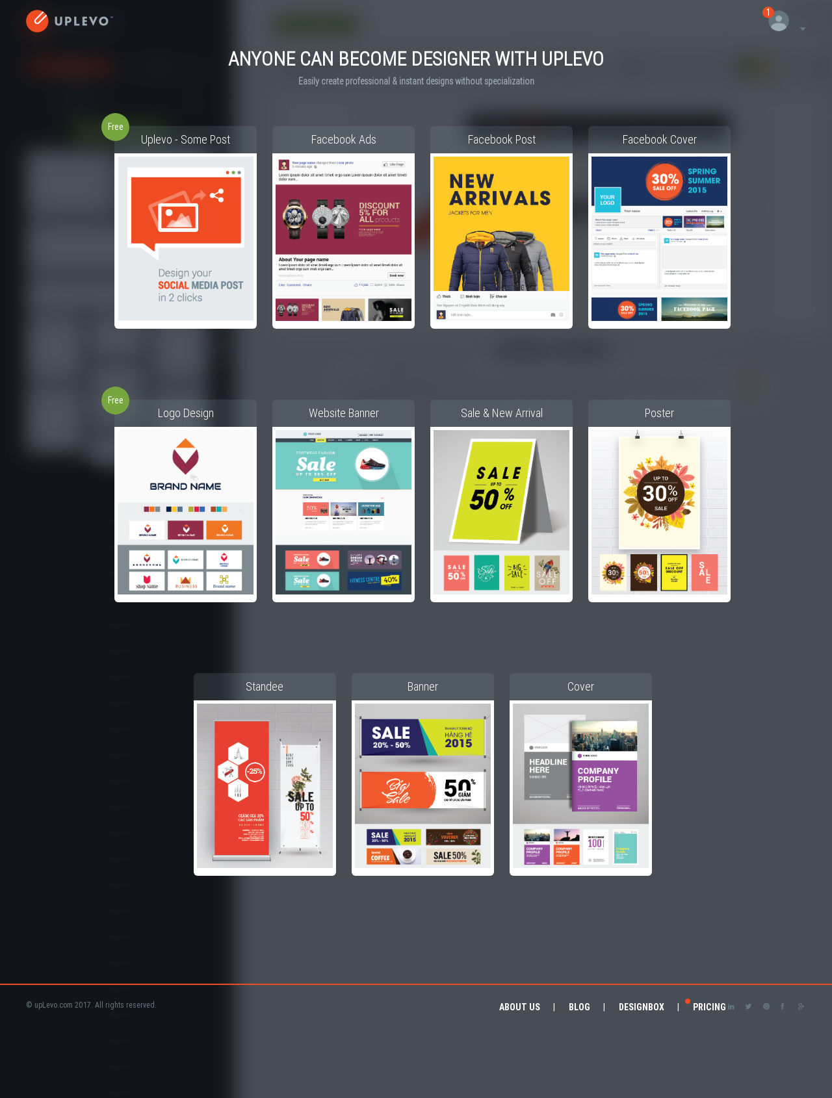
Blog (579, 1007)
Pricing (709, 1007)
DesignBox (641, 1007)
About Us (519, 1007)
